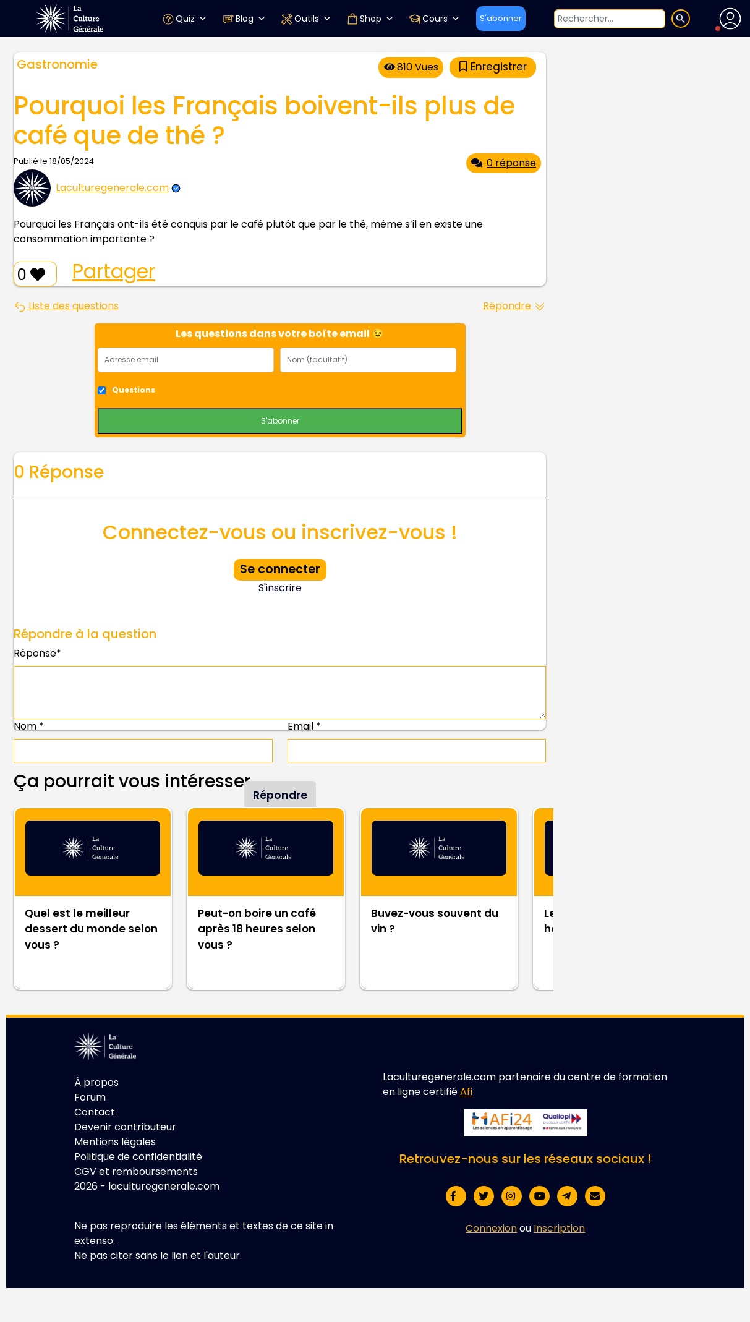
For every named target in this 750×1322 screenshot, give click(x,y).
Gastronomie (57, 64)
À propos (96, 1082)
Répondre (514, 306)
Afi (466, 1092)
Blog (244, 18)
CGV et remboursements (136, 1171)
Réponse (37, 653)
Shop (370, 18)
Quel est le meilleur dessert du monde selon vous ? (91, 929)
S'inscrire (280, 588)
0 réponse (503, 163)
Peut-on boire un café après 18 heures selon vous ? (257, 929)
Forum (90, 1097)
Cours (434, 18)
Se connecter (280, 569)
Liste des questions (66, 306)
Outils (306, 18)
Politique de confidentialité (138, 1156)
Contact (94, 1112)
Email (304, 726)
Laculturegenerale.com (112, 188)
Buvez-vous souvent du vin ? (434, 921)
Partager (113, 271)
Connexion (491, 1228)
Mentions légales (115, 1142)
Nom (29, 726)
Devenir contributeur (125, 1127)
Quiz (184, 18)
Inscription (559, 1228)
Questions (133, 390)
